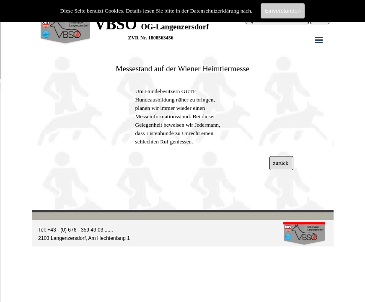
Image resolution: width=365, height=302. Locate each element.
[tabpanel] (212, 24)
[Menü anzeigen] (319, 40)
